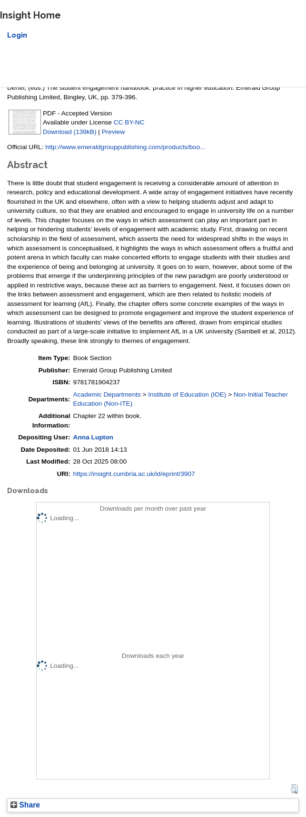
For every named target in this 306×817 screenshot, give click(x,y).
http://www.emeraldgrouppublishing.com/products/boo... (125, 147)
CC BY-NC (129, 122)
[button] (294, 789)
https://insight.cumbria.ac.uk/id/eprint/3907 (134, 473)
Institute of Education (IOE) (187, 394)
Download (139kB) (69, 131)
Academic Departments (107, 394)
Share (25, 805)
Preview (113, 131)
